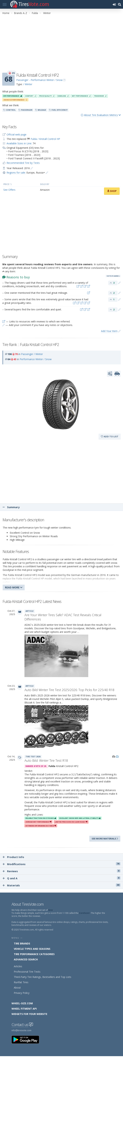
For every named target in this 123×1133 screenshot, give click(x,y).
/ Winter (27, 84)
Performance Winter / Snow (36, 359)
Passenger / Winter (32, 354)
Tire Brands (22, 943)
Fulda (35, 13)
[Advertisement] (61, 44)
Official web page (16, 134)
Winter (47, 13)
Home (5, 13)
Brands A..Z (20, 13)
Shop (112, 191)
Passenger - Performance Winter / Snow (39, 80)
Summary (11, 507)
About (17, 987)
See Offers (9, 189)
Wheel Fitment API (24, 1008)
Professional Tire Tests (27, 971)
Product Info (13, 857)
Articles (18, 966)
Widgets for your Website (29, 1014)
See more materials (105, 838)
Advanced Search (26, 959)
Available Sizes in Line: (19, 143)
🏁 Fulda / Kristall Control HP (43, 139)
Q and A (61, 878)
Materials (61, 885)
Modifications (61, 864)
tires (50, 909)
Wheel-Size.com (22, 1003)
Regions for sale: (16, 172)
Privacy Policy (21, 993)
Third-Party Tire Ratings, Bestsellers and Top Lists (42, 977)
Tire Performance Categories (34, 954)
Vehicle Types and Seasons (32, 948)
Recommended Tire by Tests (23, 162)
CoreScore (84, 913)
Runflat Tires (21, 982)
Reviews (61, 871)
